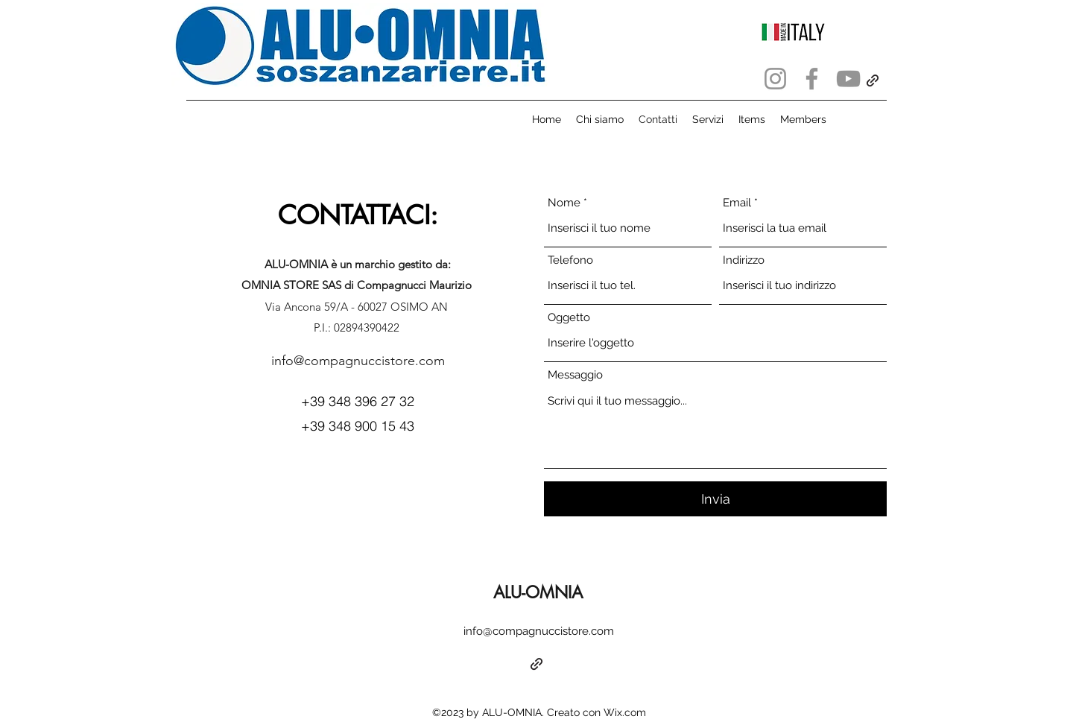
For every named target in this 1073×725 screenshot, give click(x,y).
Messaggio (575, 375)
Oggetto (569, 317)
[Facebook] (811, 78)
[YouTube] (848, 78)
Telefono (570, 260)
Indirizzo (744, 260)
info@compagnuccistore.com (358, 360)
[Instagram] (775, 78)
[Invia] (715, 498)
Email (737, 203)
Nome (564, 203)
